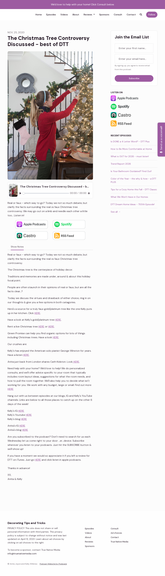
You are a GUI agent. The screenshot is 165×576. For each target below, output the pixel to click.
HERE (37, 313)
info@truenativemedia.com (22, 553)
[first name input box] (134, 48)
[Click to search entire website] (141, 15)
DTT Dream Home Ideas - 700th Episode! (133, 204)
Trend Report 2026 (121, 163)
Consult (118, 14)
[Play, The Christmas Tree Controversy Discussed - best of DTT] (20, 193)
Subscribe (134, 78)
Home (38, 14)
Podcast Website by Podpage (53, 564)
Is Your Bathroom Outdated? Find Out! (131, 171)
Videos (64, 14)
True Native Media (119, 541)
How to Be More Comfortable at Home (131, 148)
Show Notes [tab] (17, 246)
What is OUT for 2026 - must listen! (130, 156)
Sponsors (104, 14)
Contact (131, 14)
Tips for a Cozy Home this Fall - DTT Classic (134, 189)
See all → (116, 211)
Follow (151, 14)
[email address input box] (134, 58)
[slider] (46, 193)
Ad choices (116, 533)
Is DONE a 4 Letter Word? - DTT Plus (130, 141)
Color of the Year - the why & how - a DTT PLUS (133, 180)
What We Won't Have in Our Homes (129, 196)
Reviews (88, 14)
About (75, 14)
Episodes (51, 14)
